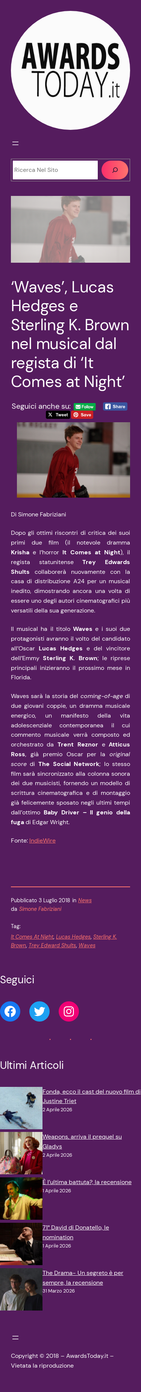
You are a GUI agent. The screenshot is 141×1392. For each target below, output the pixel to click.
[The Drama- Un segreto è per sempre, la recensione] (21, 1291)
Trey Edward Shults (52, 945)
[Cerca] (115, 170)
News (85, 900)
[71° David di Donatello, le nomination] (21, 1245)
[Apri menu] (15, 143)
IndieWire (42, 840)
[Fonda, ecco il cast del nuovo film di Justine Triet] (21, 1109)
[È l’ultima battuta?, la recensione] (21, 1200)
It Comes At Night (32, 936)
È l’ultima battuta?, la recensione (87, 1182)
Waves (87, 945)
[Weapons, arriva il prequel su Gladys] (21, 1154)
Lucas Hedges (73, 936)
